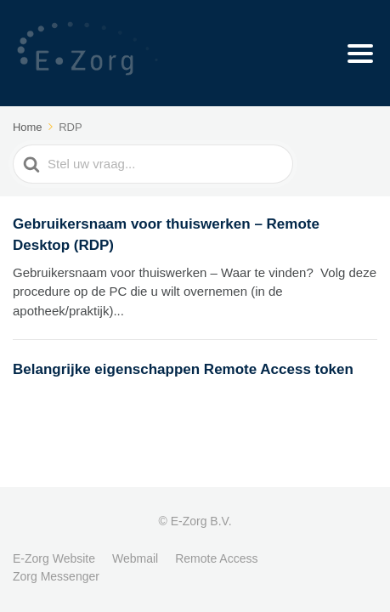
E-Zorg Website (54, 558)
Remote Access (216, 558)
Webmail (135, 558)
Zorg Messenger (56, 576)
